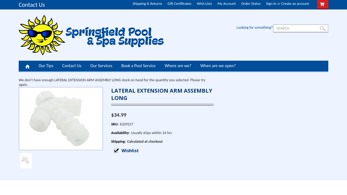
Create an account (295, 3)
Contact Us (32, 4)
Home (27, 66)
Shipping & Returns (147, 3)
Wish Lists (204, 3)
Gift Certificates (179, 3)
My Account (226, 3)
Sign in (271, 3)
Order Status (251, 3)
